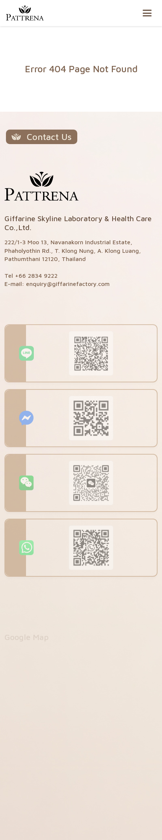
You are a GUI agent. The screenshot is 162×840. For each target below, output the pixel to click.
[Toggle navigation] (147, 13)
